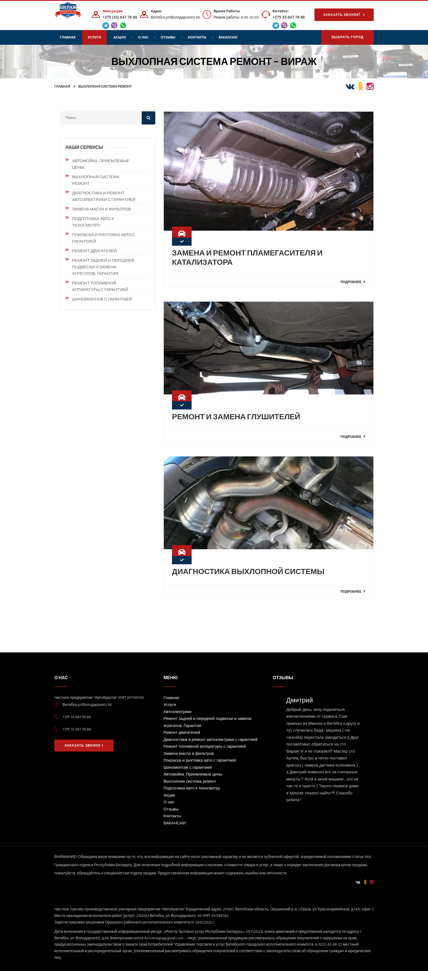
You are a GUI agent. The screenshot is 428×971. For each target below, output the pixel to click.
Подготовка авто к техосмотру (93, 222)
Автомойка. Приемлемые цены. (100, 164)
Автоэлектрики (177, 712)
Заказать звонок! (344, 15)
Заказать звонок (83, 745)
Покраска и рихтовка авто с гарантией (103, 238)
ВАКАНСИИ (228, 37)
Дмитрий (299, 700)
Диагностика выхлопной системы (248, 571)
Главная (67, 37)
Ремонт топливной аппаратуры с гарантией (100, 286)
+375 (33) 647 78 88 (119, 17)
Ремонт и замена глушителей (236, 416)
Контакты (197, 37)
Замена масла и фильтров (101, 209)
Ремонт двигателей (94, 250)
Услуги (94, 37)
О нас (143, 37)
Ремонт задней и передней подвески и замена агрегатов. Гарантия (103, 267)
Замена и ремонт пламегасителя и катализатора (247, 257)
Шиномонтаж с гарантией (102, 299)
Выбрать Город (347, 38)
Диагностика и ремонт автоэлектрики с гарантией (103, 196)
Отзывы (168, 37)
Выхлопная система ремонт (105, 86)
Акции (120, 37)
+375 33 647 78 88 (288, 17)
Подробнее (352, 281)
